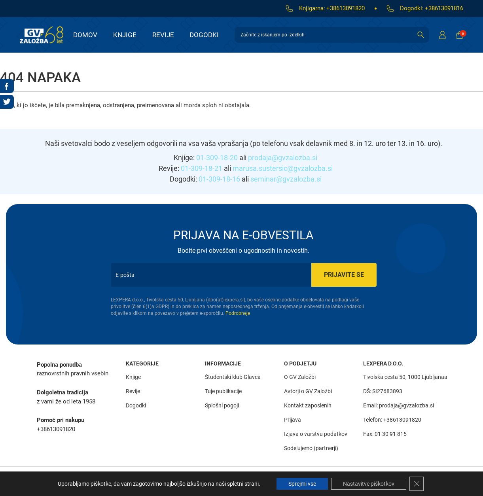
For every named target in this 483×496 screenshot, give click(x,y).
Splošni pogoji (222, 405)
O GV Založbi (300, 377)
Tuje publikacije (223, 391)
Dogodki (204, 35)
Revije (163, 35)
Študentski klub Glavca (233, 377)
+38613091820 (345, 8)
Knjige (124, 35)
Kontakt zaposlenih (307, 405)
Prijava (292, 419)
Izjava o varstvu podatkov (315, 434)
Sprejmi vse (302, 484)
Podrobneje (237, 313)
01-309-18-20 (217, 157)
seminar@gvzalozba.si (286, 179)
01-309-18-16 (219, 179)
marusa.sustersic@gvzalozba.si (283, 168)
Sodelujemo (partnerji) (311, 448)
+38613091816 (444, 8)
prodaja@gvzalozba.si (282, 157)
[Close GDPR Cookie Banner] (416, 484)
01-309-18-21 (201, 168)
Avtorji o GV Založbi (308, 391)
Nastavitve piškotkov (368, 484)
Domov (85, 35)
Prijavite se (344, 274)
